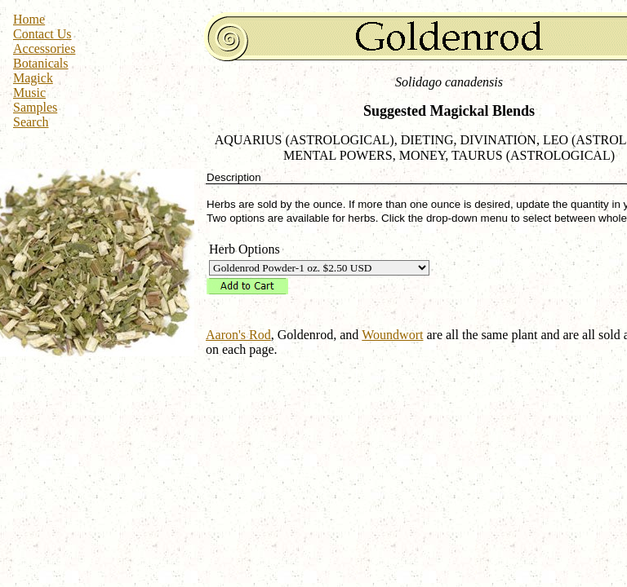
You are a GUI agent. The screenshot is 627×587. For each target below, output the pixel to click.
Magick (33, 78)
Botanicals (41, 63)
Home (29, 19)
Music (29, 92)
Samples (35, 107)
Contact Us (42, 34)
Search (31, 122)
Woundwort (392, 335)
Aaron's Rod (238, 335)
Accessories (44, 48)
